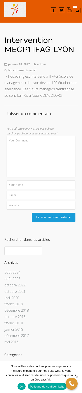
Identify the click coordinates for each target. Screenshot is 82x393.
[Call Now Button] (72, 384)
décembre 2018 (16, 310)
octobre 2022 (15, 285)
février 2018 (13, 323)
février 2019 (13, 304)
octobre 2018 (15, 316)
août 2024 (12, 272)
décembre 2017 (16, 335)
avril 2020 (11, 297)
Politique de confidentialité (47, 386)
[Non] (76, 377)
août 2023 (12, 278)
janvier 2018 (13, 329)
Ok (21, 386)
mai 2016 (11, 341)
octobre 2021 (15, 291)
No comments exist (22, 70)
